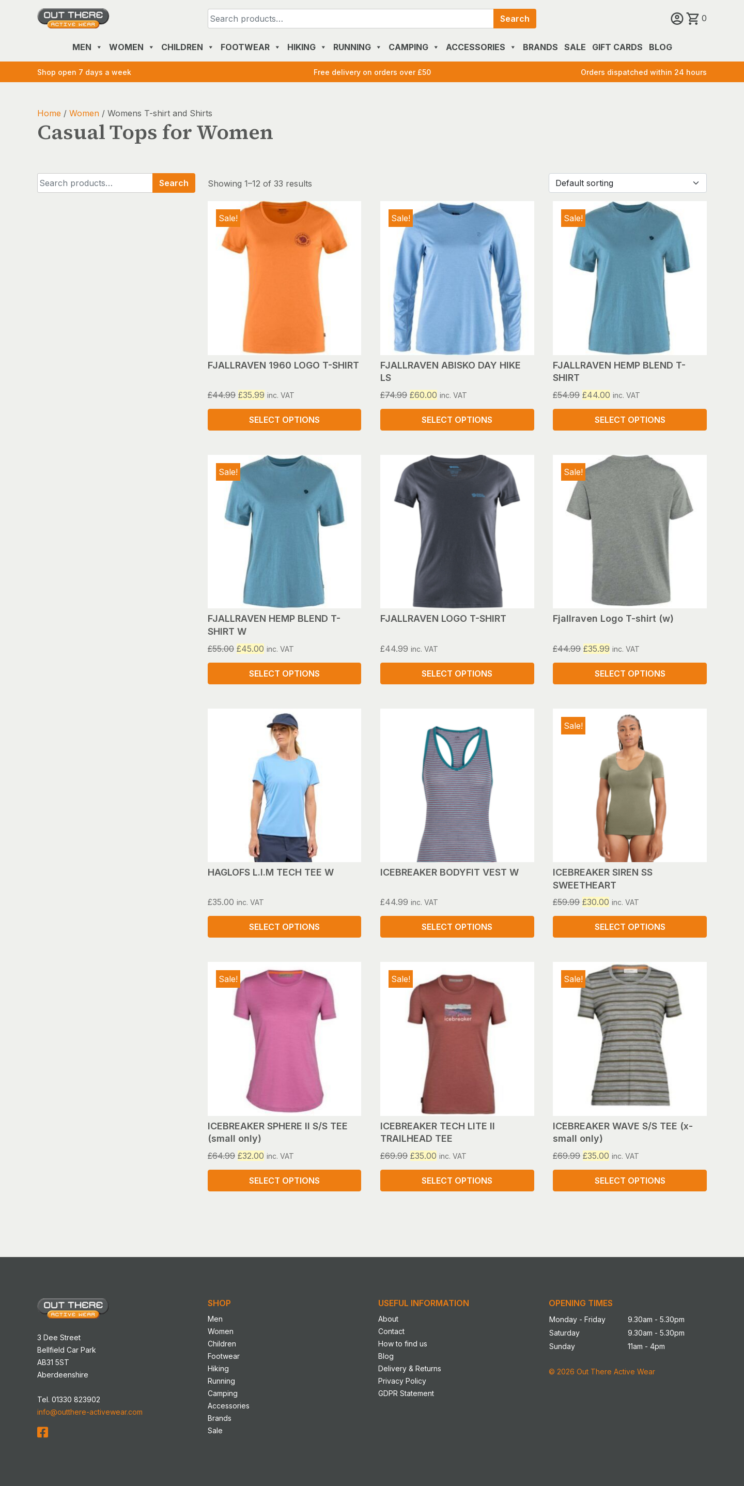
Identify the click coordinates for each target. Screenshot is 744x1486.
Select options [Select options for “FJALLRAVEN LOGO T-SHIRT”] (457, 673)
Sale (575, 47)
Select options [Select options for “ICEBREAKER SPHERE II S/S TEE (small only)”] (284, 1180)
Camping (414, 47)
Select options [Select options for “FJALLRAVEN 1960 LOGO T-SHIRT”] (284, 420)
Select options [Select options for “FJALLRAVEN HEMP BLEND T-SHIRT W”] (284, 673)
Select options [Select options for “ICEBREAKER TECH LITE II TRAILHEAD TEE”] (457, 1180)
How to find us (402, 1343)
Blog (660, 47)
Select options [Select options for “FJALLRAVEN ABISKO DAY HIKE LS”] (457, 420)
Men (87, 47)
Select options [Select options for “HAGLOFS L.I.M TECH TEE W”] (284, 927)
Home (49, 113)
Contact (391, 1331)
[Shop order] (628, 183)
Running (357, 47)
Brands (540, 47)
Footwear (251, 47)
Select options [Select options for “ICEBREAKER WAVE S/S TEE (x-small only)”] (630, 1180)
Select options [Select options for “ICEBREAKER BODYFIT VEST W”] (457, 927)
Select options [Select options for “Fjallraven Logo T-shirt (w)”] (630, 673)
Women (132, 47)
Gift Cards (617, 47)
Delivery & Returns (409, 1368)
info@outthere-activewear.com (90, 1411)
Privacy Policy (402, 1380)
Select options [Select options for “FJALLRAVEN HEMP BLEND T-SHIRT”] (630, 420)
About (388, 1318)
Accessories (481, 47)
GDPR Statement (406, 1393)
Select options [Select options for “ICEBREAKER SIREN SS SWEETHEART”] (630, 927)
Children (187, 47)
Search (515, 18)
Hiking (307, 47)
